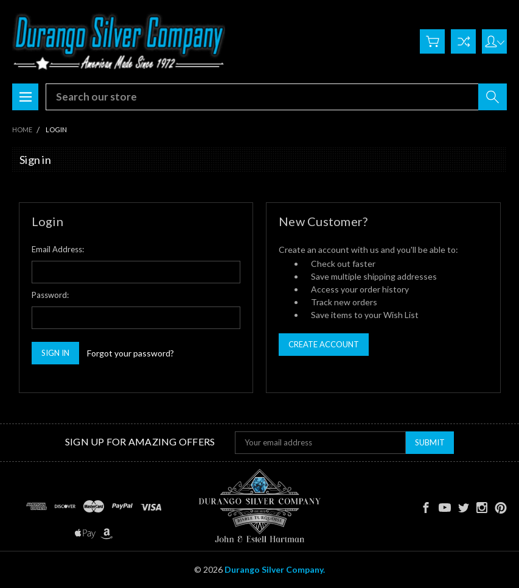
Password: (50, 295)
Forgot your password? (130, 353)
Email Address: (58, 249)
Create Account (323, 344)
